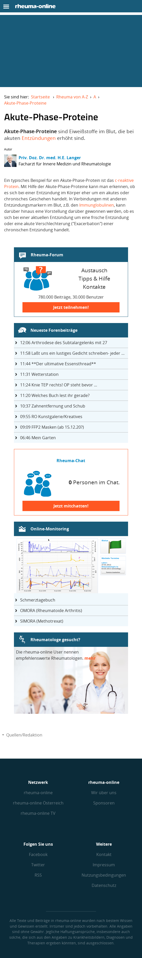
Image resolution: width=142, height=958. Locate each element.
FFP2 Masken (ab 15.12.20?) (52, 427)
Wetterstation (39, 374)
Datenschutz (104, 885)
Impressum (104, 865)
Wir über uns (103, 792)
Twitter (38, 865)
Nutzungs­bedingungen (104, 875)
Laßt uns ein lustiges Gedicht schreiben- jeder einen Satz (74, 353)
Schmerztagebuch (37, 600)
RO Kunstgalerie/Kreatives (51, 416)
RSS (38, 875)
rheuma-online (38, 792)
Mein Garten (38, 437)
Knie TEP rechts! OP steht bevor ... (58, 385)
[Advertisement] (71, 51)
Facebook (38, 854)
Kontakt (104, 854)
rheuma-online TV (38, 813)
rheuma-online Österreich (38, 803)
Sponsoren (104, 803)
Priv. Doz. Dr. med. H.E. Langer (50, 157)
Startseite (40, 97)
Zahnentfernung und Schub (52, 406)
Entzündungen (39, 137)
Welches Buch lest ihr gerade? (55, 395)
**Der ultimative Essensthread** (58, 364)
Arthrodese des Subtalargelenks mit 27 (63, 342)
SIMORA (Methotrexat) (41, 621)
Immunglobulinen (96, 205)
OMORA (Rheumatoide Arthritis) (51, 610)
